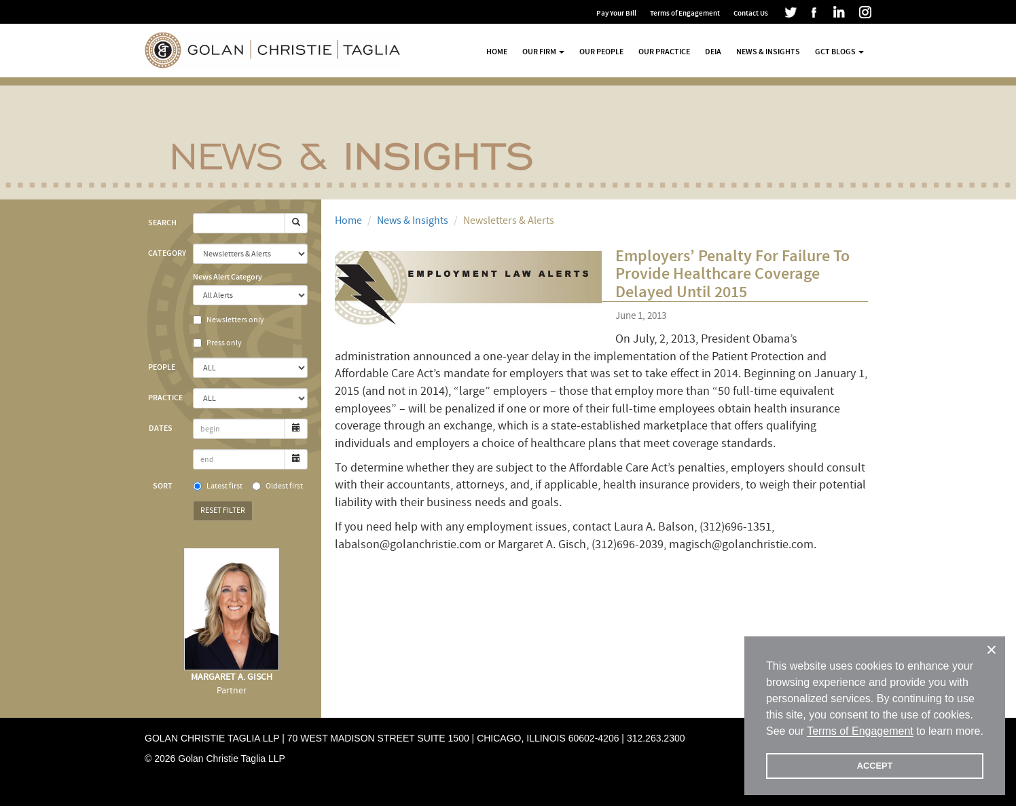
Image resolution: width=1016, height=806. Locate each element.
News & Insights (768, 51)
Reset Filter (222, 510)
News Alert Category (227, 276)
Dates (161, 428)
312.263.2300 (656, 738)
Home (496, 51)
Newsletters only (228, 320)
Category (165, 253)
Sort (163, 485)
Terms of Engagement (685, 13)
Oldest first (277, 486)
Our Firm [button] (543, 51)
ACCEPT (875, 766)
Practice (165, 397)
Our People (601, 51)
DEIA (713, 51)
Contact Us (750, 13)
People (161, 367)
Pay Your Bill (616, 13)
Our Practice (664, 51)
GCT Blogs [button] (839, 51)
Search (162, 222)
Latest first (217, 486)
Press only (217, 343)
